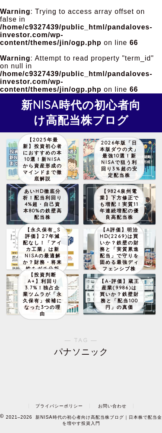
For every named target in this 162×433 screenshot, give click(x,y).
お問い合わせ (112, 406)
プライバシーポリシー (59, 406)
